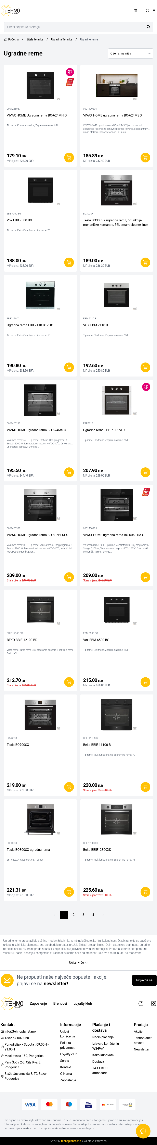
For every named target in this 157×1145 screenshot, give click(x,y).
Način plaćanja (103, 1037)
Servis (64, 1061)
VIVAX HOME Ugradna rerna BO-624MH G (37, 115)
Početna (11, 39)
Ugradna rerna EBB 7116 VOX (104, 430)
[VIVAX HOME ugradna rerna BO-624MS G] (40, 401)
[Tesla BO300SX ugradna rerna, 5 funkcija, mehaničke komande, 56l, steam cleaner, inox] (116, 191)
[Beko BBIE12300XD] (116, 820)
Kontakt (65, 1067)
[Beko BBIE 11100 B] (116, 716)
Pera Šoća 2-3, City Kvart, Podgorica (21, 1064)
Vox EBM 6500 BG (96, 640)
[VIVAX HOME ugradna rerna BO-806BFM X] (40, 506)
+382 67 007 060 (15, 1038)
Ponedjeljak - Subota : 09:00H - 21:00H (25, 1047)
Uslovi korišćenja (67, 1034)
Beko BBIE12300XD (97, 850)
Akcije (138, 1031)
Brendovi (60, 1003)
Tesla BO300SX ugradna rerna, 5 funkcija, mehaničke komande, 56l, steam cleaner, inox (115, 222)
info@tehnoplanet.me (18, 1031)
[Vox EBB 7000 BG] (40, 191)
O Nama (66, 1074)
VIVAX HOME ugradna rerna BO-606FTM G (113, 535)
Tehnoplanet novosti (143, 1040)
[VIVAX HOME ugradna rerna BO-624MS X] (116, 86)
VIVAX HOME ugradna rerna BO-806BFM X (37, 535)
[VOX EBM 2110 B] (116, 296)
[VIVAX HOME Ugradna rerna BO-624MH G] (40, 86)
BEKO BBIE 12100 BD (22, 640)
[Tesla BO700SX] (40, 716)
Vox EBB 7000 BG (19, 220)
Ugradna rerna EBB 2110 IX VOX (30, 325)
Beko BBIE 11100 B (97, 745)
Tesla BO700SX (18, 745)
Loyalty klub (83, 1003)
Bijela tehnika (35, 39)
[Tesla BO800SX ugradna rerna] (40, 820)
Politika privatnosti (67, 1045)
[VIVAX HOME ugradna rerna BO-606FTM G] (116, 506)
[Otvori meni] (154, 10)
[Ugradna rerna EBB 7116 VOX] (116, 401)
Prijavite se (144, 980)
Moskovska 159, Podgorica (22, 1056)
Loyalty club (68, 1054)
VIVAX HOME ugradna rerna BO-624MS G (36, 430)
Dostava (98, 1061)
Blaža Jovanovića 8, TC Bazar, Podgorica (24, 1076)
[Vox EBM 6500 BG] (116, 611)
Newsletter (141, 1049)
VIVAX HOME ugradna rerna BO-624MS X (112, 115)
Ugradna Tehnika (61, 39)
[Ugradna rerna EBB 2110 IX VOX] (40, 296)
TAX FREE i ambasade (100, 1070)
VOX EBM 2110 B (95, 325)
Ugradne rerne (89, 39)
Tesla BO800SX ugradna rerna (28, 850)
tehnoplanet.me (71, 1141)
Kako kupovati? (103, 1055)
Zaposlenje (38, 1003)
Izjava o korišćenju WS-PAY (105, 1046)
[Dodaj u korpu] (69, 157)
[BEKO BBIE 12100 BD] (40, 611)
